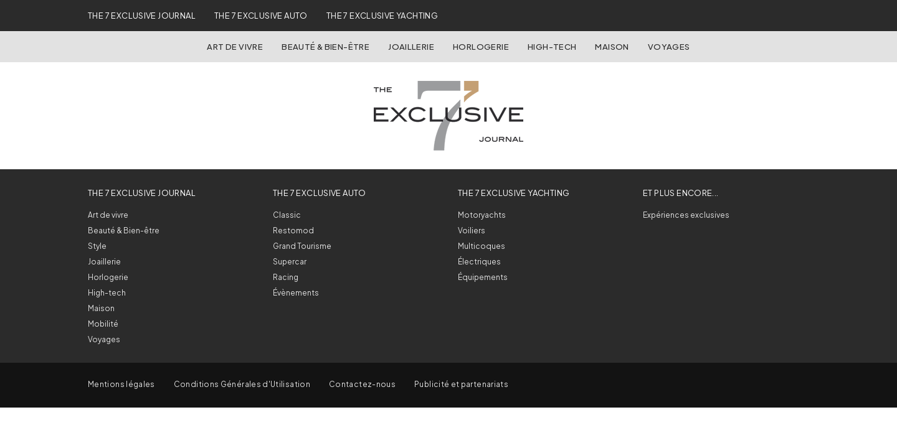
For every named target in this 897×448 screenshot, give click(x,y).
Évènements (296, 292)
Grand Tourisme (302, 246)
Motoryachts (482, 215)
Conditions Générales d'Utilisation (242, 384)
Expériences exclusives (686, 215)
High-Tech (552, 47)
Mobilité (103, 324)
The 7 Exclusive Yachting (382, 16)
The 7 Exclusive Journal (142, 16)
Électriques (479, 261)
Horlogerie (481, 47)
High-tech (107, 292)
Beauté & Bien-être (325, 47)
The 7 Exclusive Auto (261, 16)
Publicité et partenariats (461, 384)
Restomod (293, 230)
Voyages (669, 47)
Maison (612, 47)
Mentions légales (121, 384)
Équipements (483, 277)
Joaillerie (411, 47)
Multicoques (481, 246)
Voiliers (471, 230)
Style (97, 246)
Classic (287, 215)
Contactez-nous (362, 384)
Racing (285, 277)
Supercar (289, 261)
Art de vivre (235, 47)
